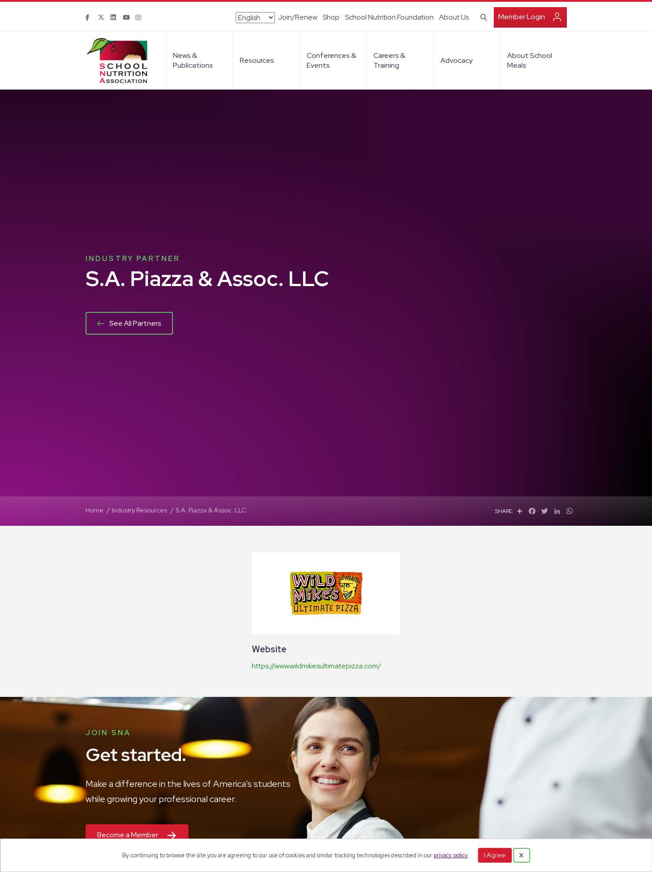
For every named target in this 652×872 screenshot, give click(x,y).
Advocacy (456, 60)
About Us (454, 17)
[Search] (482, 16)
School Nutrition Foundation (389, 17)
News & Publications (193, 60)
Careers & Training (389, 60)
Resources (257, 60)
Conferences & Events (331, 60)
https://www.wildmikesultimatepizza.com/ (316, 666)
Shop (331, 17)
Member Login (521, 16)
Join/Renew (297, 17)
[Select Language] (255, 17)
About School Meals (529, 60)
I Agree (494, 855)
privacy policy (450, 855)
